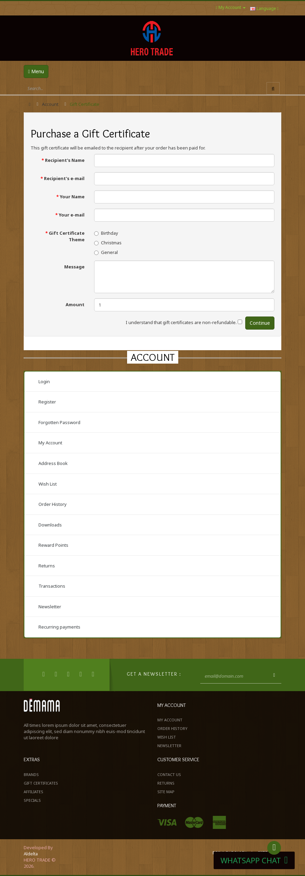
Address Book (53, 463)
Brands (31, 774)
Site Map (165, 791)
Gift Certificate (84, 104)
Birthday (106, 233)
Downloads (50, 525)
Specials (32, 800)
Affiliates (33, 791)
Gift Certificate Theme (66, 236)
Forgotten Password (59, 422)
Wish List (47, 484)
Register (47, 402)
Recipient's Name (64, 160)
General (106, 252)
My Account (50, 443)
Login (44, 381)
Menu (36, 71)
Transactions (51, 586)
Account (50, 104)
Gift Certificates (41, 783)
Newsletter (49, 606)
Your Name (72, 196)
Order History (52, 504)
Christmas (108, 243)
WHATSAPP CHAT (254, 860)
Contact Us (169, 774)
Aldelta (31, 854)
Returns (46, 566)
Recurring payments (59, 627)
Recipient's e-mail (64, 178)
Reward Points (53, 545)
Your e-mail (71, 215)
